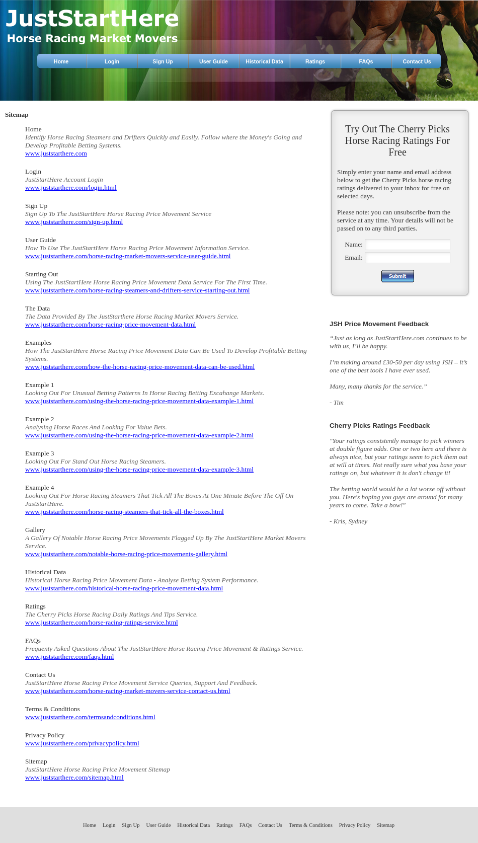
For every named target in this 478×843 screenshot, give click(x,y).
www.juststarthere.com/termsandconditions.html (90, 717)
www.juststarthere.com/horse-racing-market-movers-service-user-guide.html (128, 256)
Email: (354, 257)
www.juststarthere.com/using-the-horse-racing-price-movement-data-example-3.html (139, 469)
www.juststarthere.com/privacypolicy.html (82, 743)
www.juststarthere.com (56, 153)
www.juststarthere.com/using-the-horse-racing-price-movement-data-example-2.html (139, 435)
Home (61, 61)
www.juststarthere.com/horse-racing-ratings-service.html (101, 622)
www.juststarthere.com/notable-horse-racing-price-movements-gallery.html (126, 554)
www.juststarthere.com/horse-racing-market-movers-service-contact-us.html (127, 691)
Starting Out (41, 274)
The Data (37, 308)
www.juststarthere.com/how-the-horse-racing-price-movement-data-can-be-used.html (140, 366)
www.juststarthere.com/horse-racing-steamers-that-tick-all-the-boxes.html (124, 511)
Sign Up (162, 61)
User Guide (213, 61)
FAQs (366, 61)
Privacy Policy (44, 735)
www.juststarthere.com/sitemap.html (74, 777)
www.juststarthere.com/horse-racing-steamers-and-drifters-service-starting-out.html (137, 290)
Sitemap (36, 761)
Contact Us (417, 61)
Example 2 (39, 419)
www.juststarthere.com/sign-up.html (74, 221)
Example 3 (39, 453)
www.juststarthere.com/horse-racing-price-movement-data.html (110, 324)
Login (112, 61)
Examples (38, 342)
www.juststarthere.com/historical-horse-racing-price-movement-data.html (124, 588)
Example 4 (39, 487)
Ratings (315, 61)
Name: (354, 244)
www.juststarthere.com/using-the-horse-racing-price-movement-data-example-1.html (139, 401)
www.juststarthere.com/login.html (71, 187)
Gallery (35, 529)
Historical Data (264, 61)
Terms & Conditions (52, 709)
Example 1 (39, 385)
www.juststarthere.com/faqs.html (69, 656)
